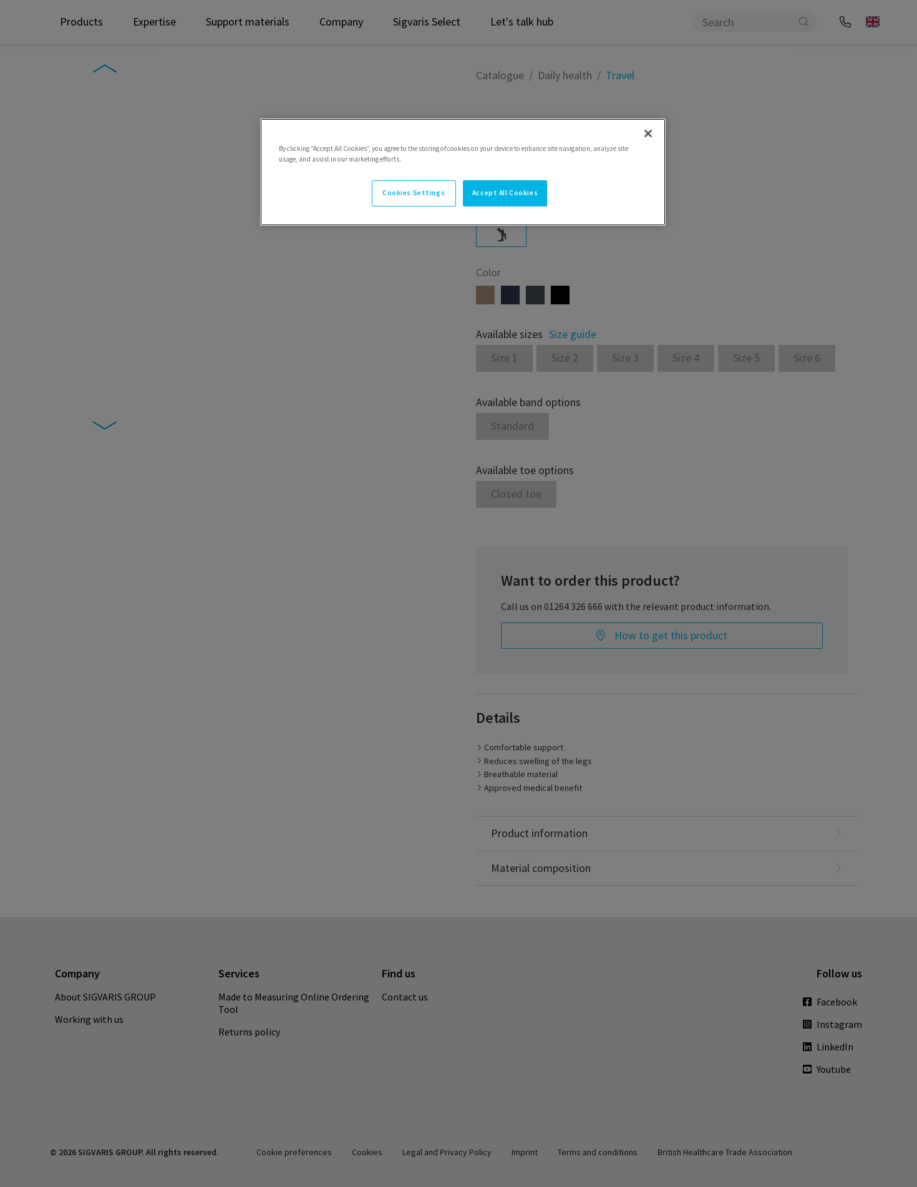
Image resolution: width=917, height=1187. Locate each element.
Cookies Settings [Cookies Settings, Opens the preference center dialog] (413, 192)
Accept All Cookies (505, 192)
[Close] (648, 133)
